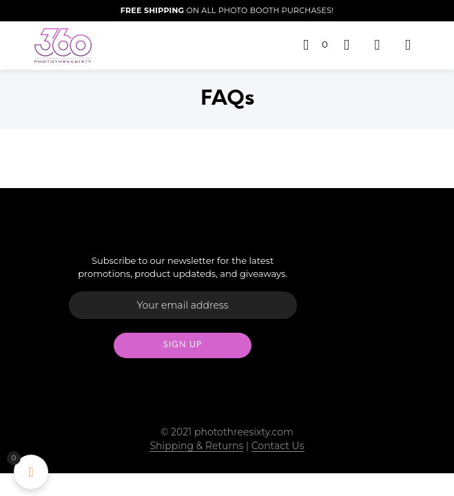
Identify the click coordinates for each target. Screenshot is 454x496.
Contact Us (278, 446)
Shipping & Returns (196, 446)
